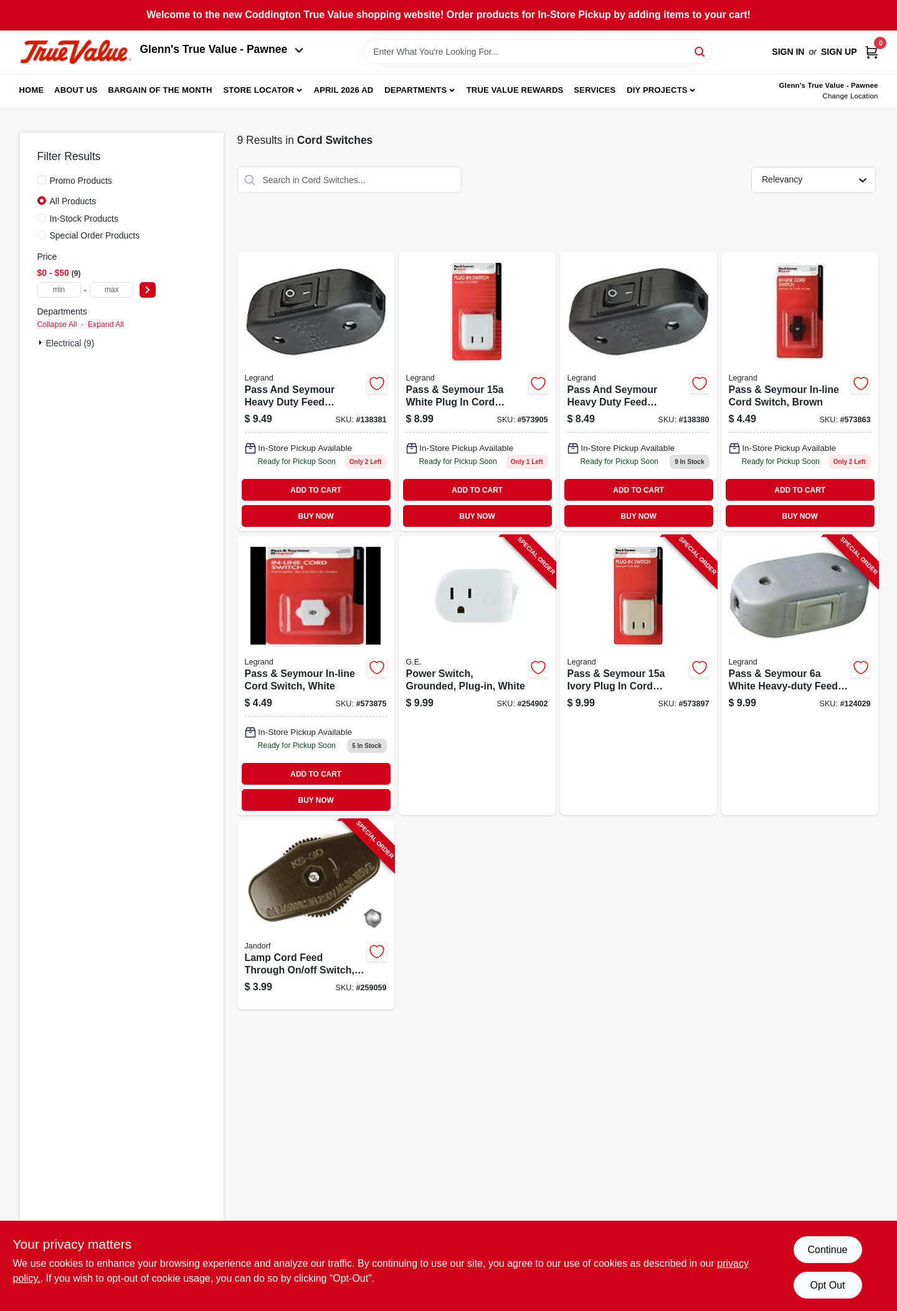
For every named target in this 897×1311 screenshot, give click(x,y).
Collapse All (57, 324)
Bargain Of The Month (160, 90)
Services (594, 90)
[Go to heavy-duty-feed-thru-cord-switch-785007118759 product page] (638, 391)
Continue (827, 1249)
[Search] (700, 50)
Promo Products (81, 180)
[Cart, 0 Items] (871, 52)
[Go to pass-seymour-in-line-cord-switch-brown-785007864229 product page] (799, 391)
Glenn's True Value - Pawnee (221, 49)
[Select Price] (148, 290)
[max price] (111, 290)
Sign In (788, 52)
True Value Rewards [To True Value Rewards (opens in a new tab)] (515, 90)
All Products (73, 201)
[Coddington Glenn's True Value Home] (75, 52)
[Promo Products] (41, 180)
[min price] (59, 290)
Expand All (106, 324)
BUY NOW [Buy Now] (316, 516)
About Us (76, 90)
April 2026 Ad (344, 90)
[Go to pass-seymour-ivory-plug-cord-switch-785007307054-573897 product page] (638, 675)
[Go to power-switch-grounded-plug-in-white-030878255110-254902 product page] (477, 675)
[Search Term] (537, 51)
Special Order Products (95, 235)
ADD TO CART (315, 490)
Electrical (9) (70, 343)
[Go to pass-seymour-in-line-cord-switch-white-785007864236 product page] (315, 675)
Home (31, 90)
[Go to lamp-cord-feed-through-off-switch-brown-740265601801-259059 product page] (315, 915)
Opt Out (827, 1285)
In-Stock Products (84, 218)
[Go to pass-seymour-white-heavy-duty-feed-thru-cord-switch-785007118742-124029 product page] (799, 675)
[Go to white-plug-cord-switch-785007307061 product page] (477, 391)
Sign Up (839, 52)
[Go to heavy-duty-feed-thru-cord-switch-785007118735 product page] (315, 391)
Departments (415, 90)
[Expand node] (41, 342)
